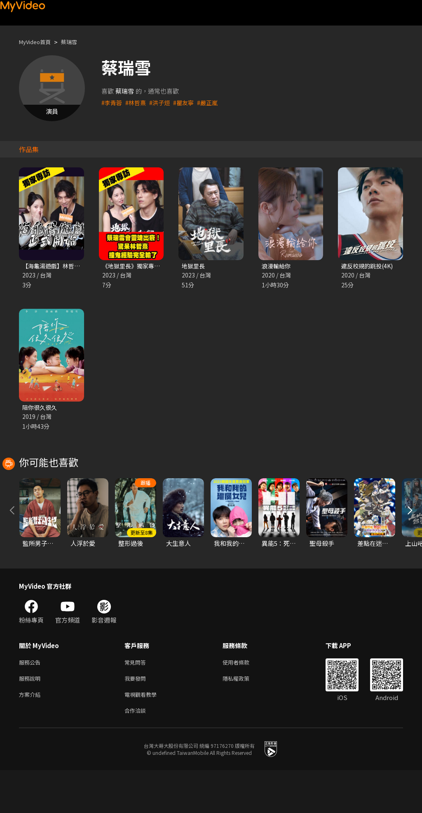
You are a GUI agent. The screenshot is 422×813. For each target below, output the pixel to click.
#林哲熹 (137, 102)
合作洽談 (136, 752)
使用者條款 (242, 700)
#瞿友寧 (188, 102)
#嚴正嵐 (213, 102)
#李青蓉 (112, 102)
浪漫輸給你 (277, 266)
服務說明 (31, 718)
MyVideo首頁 (37, 42)
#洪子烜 (162, 102)
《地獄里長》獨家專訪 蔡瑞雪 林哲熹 (153, 266)
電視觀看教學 (143, 735)
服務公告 (31, 700)
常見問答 (136, 700)
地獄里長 (194, 266)
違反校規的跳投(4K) (368, 266)
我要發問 (136, 718)
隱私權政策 (242, 718)
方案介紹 (31, 735)
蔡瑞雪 (76, 42)
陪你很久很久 (40, 408)
